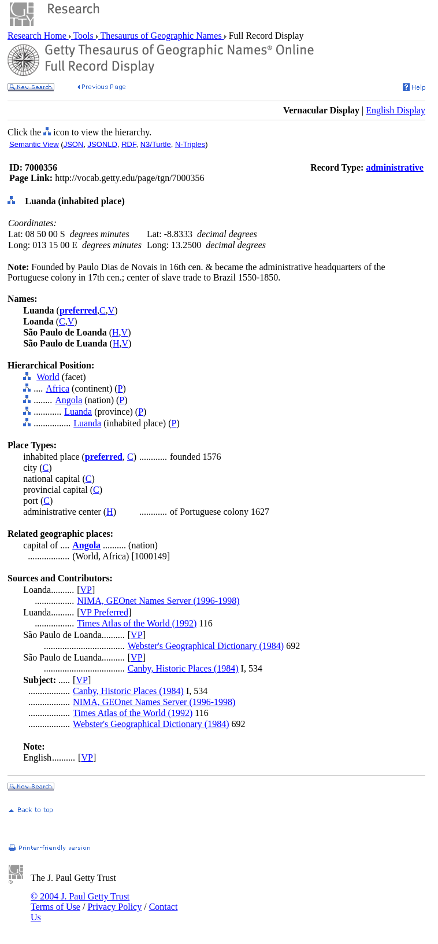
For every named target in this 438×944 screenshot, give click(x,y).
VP (86, 590)
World (48, 377)
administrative (395, 167)
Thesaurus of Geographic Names (161, 35)
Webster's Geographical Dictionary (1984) (206, 646)
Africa (57, 388)
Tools (83, 35)
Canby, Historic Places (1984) (183, 668)
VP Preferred (104, 612)
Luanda (78, 411)
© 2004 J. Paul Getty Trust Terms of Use (80, 901)
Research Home (38, 35)
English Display (395, 110)
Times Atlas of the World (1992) (136, 623)
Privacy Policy (114, 907)
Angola (68, 400)
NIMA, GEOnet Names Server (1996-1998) (158, 601)
